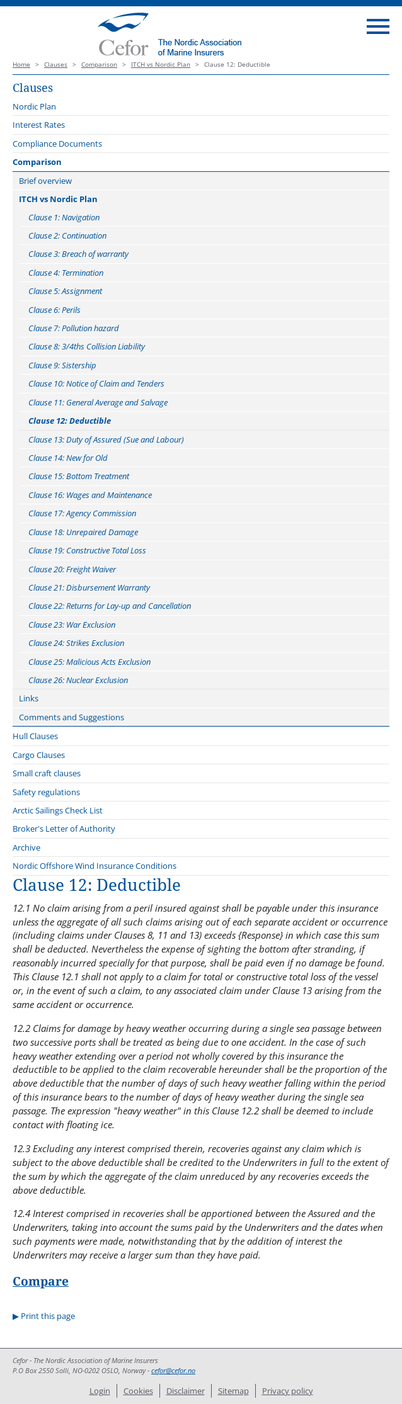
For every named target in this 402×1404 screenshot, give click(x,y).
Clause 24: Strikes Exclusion (76, 642)
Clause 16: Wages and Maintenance (90, 495)
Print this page (48, 1316)
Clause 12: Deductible (69, 420)
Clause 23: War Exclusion (71, 624)
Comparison (99, 64)
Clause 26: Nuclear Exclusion (78, 680)
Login (99, 1390)
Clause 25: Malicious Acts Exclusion (89, 661)
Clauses (55, 64)
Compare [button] (41, 1280)
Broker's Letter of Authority (64, 828)
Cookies (138, 1390)
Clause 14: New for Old (68, 457)
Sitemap (233, 1390)
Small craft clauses (47, 773)
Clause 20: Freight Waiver (72, 569)
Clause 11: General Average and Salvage (98, 402)
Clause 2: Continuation (67, 235)
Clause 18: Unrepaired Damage (83, 532)
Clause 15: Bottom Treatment (78, 476)
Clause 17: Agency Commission (82, 513)
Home (21, 64)
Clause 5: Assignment (65, 291)
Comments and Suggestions (71, 717)
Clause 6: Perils (54, 309)
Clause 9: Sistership (62, 365)
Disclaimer (185, 1390)
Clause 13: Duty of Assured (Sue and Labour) (106, 439)
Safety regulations (46, 792)
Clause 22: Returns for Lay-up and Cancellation (109, 605)
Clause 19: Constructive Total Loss (87, 550)
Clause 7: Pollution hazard (73, 328)
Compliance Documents (57, 143)
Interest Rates (39, 124)
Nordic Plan (34, 106)
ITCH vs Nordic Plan (160, 64)
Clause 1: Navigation (64, 217)
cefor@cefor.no (173, 1370)
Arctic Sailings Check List (58, 810)
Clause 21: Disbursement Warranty (89, 587)
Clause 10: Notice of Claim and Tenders (96, 383)
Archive (26, 847)
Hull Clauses (35, 736)
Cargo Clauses (39, 755)
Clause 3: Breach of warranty (78, 253)
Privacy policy (287, 1390)
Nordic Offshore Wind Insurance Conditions (94, 865)
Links (28, 698)
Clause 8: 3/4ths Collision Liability (86, 346)
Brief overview (45, 180)
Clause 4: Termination (65, 272)
